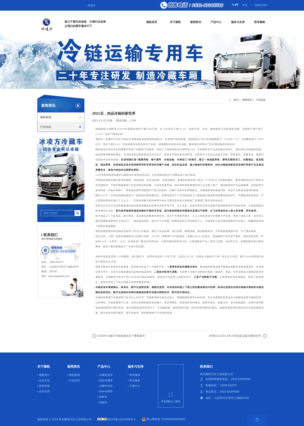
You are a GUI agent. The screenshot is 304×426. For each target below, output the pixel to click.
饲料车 (103, 396)
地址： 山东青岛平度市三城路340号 (227, 397)
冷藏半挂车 (106, 385)
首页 (235, 99)
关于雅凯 (175, 22)
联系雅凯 (259, 22)
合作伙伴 (44, 391)
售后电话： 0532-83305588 (222, 391)
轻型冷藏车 (106, 380)
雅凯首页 (151, 22)
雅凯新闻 (45, 117)
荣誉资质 (44, 385)
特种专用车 (106, 391)
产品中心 (216, 22)
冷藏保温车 (106, 374)
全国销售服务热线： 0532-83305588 (227, 379)
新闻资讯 (195, 22)
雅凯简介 (44, 374)
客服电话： (212, 385)
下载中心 (134, 385)
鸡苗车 (103, 402)
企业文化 (44, 380)
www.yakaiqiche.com (59, 276)
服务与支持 (238, 22)
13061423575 (56, 262)
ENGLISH (261, 5)
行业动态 (45, 126)
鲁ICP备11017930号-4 (121, 419)
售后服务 (134, 380)
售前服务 (134, 374)
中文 (245, 5)
